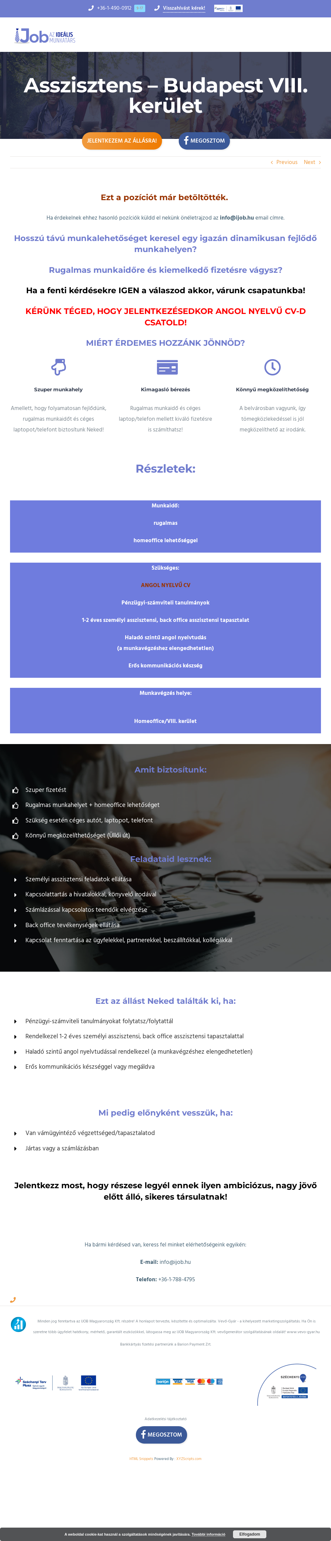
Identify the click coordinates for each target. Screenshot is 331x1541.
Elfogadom (249, 1534)
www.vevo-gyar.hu (303, 1332)
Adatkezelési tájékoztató (166, 1419)
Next (309, 162)
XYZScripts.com (188, 1458)
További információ (209, 1534)
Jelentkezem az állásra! (122, 141)
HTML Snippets (141, 1458)
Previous (287, 162)
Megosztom (204, 140)
